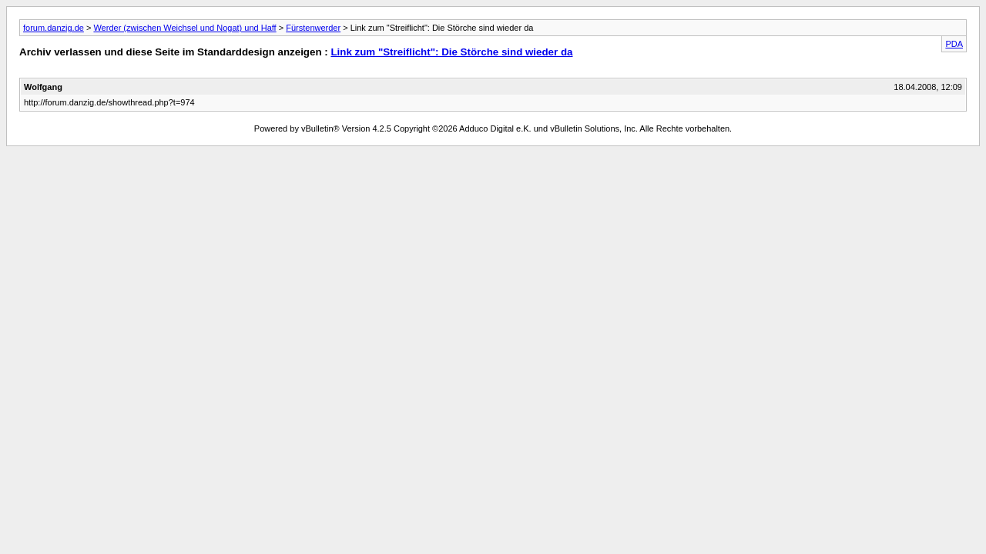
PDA (954, 43)
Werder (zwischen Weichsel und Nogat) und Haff (184, 27)
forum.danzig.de (53, 27)
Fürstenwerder (313, 27)
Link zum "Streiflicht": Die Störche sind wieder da (451, 52)
